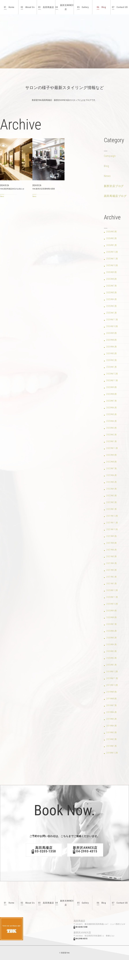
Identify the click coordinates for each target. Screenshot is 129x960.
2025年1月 (111, 313)
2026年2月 (111, 238)
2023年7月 (111, 401)
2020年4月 (111, 644)
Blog (101, 7)
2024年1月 (111, 367)
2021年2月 (111, 577)
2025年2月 (111, 306)
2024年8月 (111, 340)
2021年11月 (112, 522)
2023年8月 (111, 394)
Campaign (110, 155)
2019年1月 (111, 746)
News (107, 175)
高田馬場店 (46, 7)
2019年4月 (111, 726)
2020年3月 (111, 651)
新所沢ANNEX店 (64, 7)
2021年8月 (111, 543)
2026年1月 (111, 245)
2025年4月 (111, 299)
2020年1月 (111, 665)
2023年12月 (112, 374)
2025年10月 (112, 265)
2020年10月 (112, 604)
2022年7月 (111, 468)
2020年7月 (111, 624)
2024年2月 (111, 360)
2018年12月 (112, 753)
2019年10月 (112, 685)
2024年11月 (112, 319)
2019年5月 (111, 719)
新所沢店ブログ (114, 186)
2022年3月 (111, 495)
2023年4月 (111, 421)
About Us (28, 7)
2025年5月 (111, 292)
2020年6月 (111, 631)
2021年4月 (111, 563)
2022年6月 (111, 475)
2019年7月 (111, 705)
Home (9, 7)
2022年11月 (112, 448)
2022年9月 (111, 455)
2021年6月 (111, 550)
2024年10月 (112, 326)
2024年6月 (111, 346)
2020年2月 (111, 658)
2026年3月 (111, 231)
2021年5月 (111, 556)
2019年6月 (111, 712)
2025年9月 (111, 272)
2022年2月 (111, 502)
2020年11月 (112, 597)
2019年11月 (112, 678)
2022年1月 (111, 509)
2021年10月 (112, 529)
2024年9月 (111, 333)
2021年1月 (111, 583)
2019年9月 (111, 692)
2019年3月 (111, 732)
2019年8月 (111, 698)
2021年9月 (111, 536)
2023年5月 (111, 414)
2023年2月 (111, 434)
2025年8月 (111, 279)
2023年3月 (111, 428)
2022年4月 (111, 489)
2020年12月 (112, 590)
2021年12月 (112, 516)
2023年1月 (111, 441)
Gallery (83, 7)
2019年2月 (111, 739)
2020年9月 (111, 610)
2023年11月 (112, 380)
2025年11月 (112, 258)
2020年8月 (111, 617)
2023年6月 (111, 407)
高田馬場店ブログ (115, 195)
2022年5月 (111, 482)
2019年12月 (112, 671)
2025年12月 (112, 252)
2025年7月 (111, 286)
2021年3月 (111, 570)
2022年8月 (111, 462)
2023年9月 (111, 387)
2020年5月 (111, 638)
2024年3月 (111, 353)
